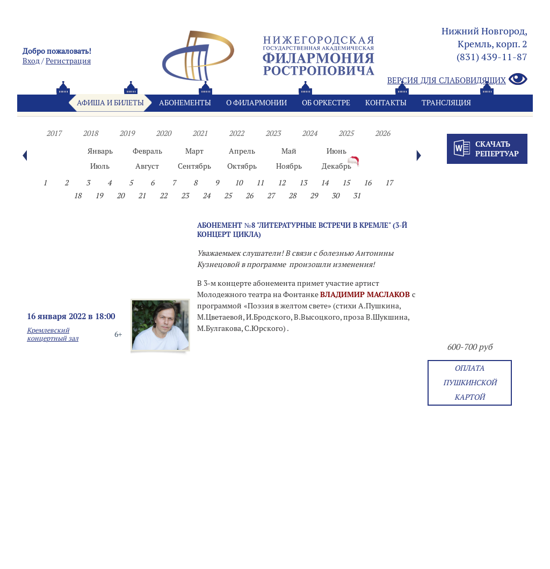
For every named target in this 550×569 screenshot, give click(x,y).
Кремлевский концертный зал (52, 334)
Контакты (386, 102)
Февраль (147, 151)
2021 (199, 133)
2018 (90, 133)
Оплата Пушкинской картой (469, 382)
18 (77, 195)
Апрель (242, 151)
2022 (236, 133)
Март (194, 151)
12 (281, 183)
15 (346, 183)
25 (227, 195)
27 (270, 195)
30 (335, 195)
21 (142, 195)
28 (292, 195)
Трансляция (446, 102)
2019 (126, 133)
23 (185, 195)
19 (99, 195)
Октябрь (242, 166)
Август (147, 166)
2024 (309, 133)
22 (163, 195)
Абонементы (185, 102)
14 (324, 183)
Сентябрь (194, 166)
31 (356, 195)
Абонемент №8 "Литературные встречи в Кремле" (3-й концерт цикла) (302, 229)
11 (260, 183)
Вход (31, 61)
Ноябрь (289, 166)
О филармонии (256, 102)
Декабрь (336, 166)
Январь (100, 151)
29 (313, 195)
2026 (382, 133)
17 (389, 183)
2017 (53, 133)
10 (238, 183)
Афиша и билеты (110, 102)
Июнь (336, 151)
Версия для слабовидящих (457, 79)
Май (288, 151)
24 (206, 195)
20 (120, 195)
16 (367, 183)
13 (303, 183)
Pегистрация (68, 61)
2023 (272, 133)
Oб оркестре (326, 102)
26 (249, 195)
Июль (100, 166)
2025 (345, 133)
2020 (163, 133)
